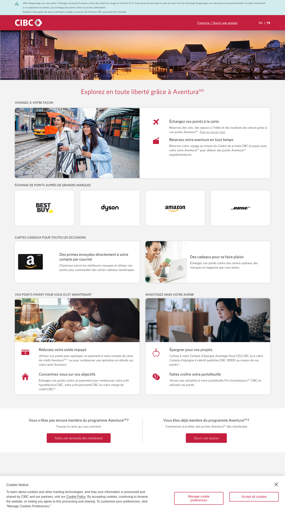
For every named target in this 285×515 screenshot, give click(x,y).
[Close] (276, 484)
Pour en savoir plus (212, 132)
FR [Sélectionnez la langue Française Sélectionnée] (268, 23)
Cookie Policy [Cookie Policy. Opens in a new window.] (76, 496)
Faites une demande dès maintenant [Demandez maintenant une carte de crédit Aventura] (79, 438)
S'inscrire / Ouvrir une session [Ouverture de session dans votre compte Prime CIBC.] (217, 23)
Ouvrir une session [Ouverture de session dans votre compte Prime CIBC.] (206, 438)
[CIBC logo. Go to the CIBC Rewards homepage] (28, 22)
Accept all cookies (254, 496)
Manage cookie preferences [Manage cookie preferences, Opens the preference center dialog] (199, 498)
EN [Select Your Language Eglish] (260, 23)
